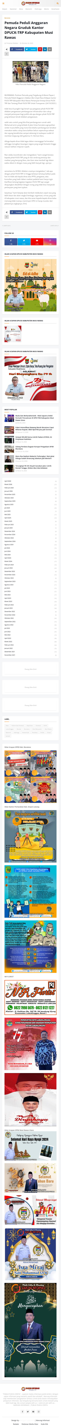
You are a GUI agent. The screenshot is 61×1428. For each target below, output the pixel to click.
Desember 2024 (30, 531)
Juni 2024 (30, 551)
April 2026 (30, 481)
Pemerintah (25, 732)
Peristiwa (34, 732)
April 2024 (30, 558)
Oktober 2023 (30, 578)
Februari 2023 (30, 605)
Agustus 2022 (30, 625)
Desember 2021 (30, 652)
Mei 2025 (30, 514)
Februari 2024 (30, 565)
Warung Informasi (43, 1420)
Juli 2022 (30, 628)
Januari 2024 (30, 568)
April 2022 (30, 638)
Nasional (13, 9)
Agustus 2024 (30, 545)
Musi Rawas (48, 729)
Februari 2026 (30, 488)
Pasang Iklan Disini (30, 669)
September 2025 (30, 501)
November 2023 (30, 575)
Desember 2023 (30, 571)
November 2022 (30, 615)
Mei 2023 (30, 595)
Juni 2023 (30, 591)
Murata (19, 729)
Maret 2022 (30, 641)
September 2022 (30, 621)
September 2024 (30, 541)
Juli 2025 (30, 508)
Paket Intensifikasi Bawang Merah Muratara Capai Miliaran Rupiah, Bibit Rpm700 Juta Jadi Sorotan (34, 428)
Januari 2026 (30, 491)
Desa (21, 9)
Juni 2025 (30, 511)
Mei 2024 (30, 555)
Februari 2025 (30, 525)
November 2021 (30, 655)
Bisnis (46, 9)
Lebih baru (7, 226)
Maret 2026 (30, 484)
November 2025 (30, 494)
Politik (42, 732)
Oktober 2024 (30, 538)
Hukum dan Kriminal (18, 725)
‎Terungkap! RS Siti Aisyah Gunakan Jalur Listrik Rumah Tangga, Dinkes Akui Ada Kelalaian (33, 467)
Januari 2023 (30, 608)
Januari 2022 (30, 648)
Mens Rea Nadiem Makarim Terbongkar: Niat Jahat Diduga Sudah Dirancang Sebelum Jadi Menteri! (34, 457)
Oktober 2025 (30, 498)
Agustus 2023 (30, 585)
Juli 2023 (30, 588)
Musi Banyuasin (37, 729)
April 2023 (30, 598)
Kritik (45, 725)
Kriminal (38, 725)
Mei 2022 (30, 635)
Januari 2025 (30, 528)
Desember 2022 (30, 611)
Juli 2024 (30, 548)
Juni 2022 (30, 632)
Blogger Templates (27, 1420)
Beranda (7, 18)
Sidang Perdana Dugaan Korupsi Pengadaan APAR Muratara (34, 448)
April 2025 (30, 518)
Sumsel (8, 736)
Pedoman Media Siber (30, 1424)
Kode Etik (44, 1424)
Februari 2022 (30, 645)
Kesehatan (55, 9)
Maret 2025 (30, 521)
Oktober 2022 (30, 618)
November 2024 (30, 534)
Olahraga (38, 9)
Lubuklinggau (10, 729)
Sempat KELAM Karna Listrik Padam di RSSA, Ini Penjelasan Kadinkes (33, 438)
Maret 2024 (30, 561)
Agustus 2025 (30, 504)
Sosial (49, 732)
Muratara (26, 729)
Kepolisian (30, 725)
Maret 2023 (30, 601)
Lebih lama (54, 226)
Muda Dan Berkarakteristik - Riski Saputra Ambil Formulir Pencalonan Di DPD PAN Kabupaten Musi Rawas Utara (34, 418)
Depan (4, 9)
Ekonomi (29, 9)
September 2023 (30, 581)
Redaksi (16, 1424)
